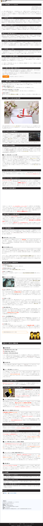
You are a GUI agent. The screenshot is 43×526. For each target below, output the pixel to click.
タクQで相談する (5, 76)
